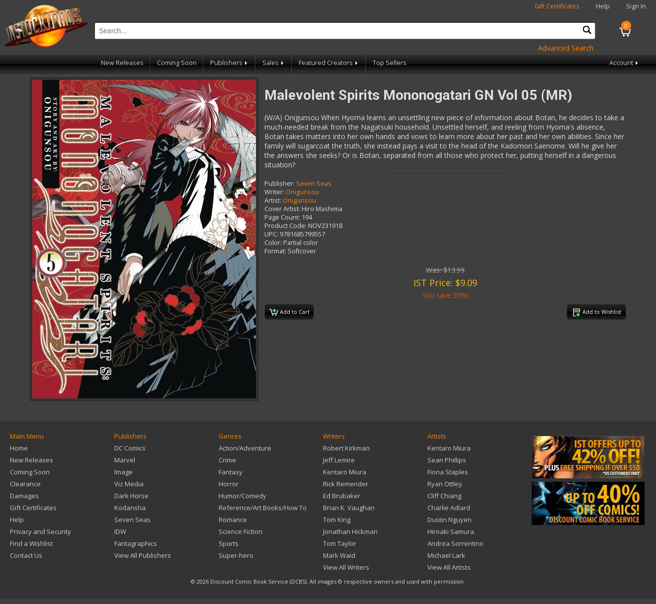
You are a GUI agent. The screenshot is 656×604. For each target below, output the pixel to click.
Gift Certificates (557, 6)
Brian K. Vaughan (349, 507)
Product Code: (285, 226)
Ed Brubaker (341, 495)
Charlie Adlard (448, 507)
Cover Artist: (282, 209)
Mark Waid (339, 555)
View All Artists (449, 567)
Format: (275, 251)
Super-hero (236, 555)
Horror (229, 483)
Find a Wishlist (31, 543)
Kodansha (130, 507)
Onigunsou (302, 192)
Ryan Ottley (444, 483)
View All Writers (346, 567)
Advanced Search (565, 48)
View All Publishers (142, 555)
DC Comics (130, 448)
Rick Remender (345, 483)
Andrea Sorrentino (455, 543)
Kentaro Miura (344, 471)
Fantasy (231, 471)
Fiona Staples (447, 471)
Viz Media (129, 483)
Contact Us (26, 555)
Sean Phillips (446, 459)
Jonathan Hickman (350, 531)
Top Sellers (390, 63)
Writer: (274, 192)
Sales (273, 63)
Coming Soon (177, 63)
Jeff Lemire (339, 459)
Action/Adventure (245, 448)
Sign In (636, 6)
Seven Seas (313, 183)
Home (19, 448)
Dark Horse (131, 495)
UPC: (271, 234)
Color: (273, 242)
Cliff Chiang (444, 495)
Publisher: (279, 183)
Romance (233, 519)
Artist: (272, 200)
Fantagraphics (135, 543)
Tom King (336, 519)
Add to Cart (289, 312)
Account (624, 63)
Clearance (25, 483)
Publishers (229, 63)
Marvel (124, 459)
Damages (24, 495)
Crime (227, 459)
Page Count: (282, 217)
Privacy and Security (40, 531)
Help (603, 6)
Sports (229, 543)
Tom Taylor (339, 543)
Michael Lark (446, 555)
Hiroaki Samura (450, 531)
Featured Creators (329, 63)
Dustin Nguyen (449, 519)
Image (123, 471)
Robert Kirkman (346, 448)
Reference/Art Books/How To (263, 507)
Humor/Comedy (242, 495)
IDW (120, 531)
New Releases (122, 63)
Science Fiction (240, 531)
